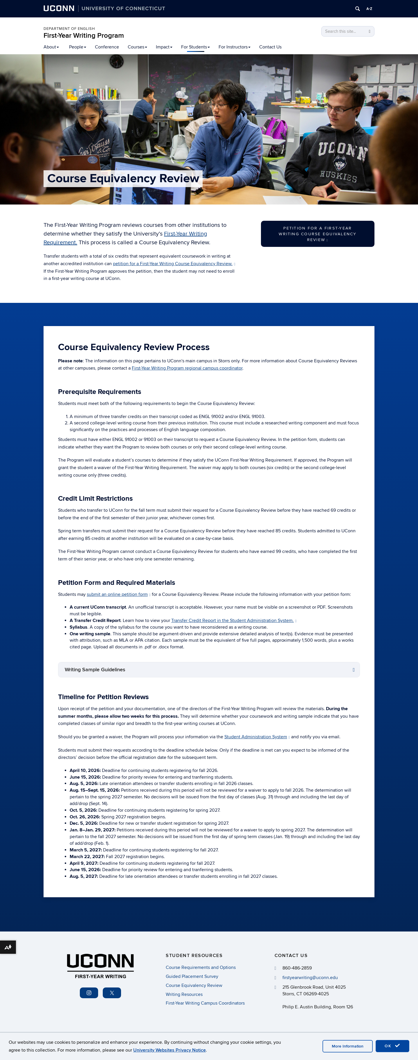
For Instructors (235, 47)
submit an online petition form (119, 594)
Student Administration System (257, 737)
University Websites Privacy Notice (169, 1050)
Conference (107, 47)
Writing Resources (184, 994)
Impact (164, 47)
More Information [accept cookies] (347, 1046)
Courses (137, 47)
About (51, 47)
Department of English (69, 28)
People (77, 47)
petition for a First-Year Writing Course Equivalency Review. (174, 264)
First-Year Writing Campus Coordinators (205, 1003)
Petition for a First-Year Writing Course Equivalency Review (317, 234)
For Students (195, 47)
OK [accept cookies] (392, 1045)
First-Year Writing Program (84, 35)
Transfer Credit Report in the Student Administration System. (234, 620)
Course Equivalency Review (194, 985)
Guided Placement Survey (192, 976)
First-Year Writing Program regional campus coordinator (187, 368)
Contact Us (270, 47)
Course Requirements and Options (201, 967)
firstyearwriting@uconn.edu (310, 978)
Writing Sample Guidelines (95, 670)
